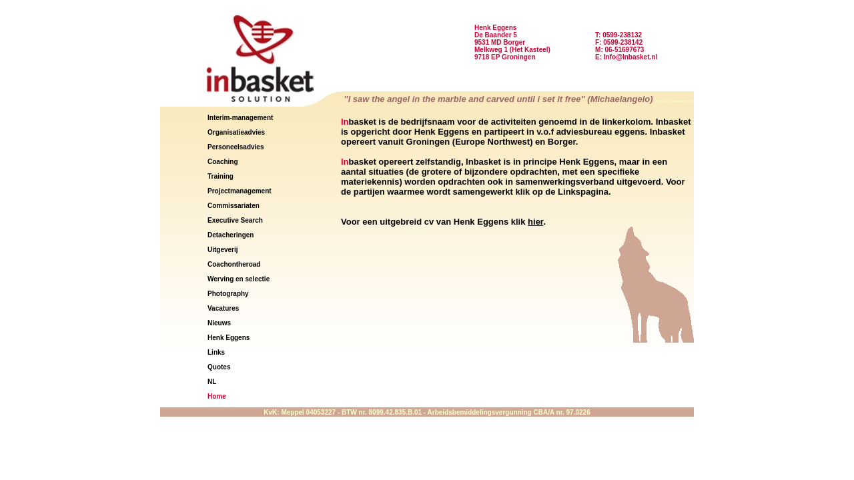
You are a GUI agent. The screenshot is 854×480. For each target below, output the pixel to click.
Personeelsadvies (235, 147)
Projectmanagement (239, 191)
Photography (228, 293)
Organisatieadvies (236, 132)
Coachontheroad (233, 264)
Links (216, 352)
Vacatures (223, 308)
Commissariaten (233, 205)
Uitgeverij (222, 249)
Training (220, 176)
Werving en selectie (238, 279)
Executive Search (235, 220)
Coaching (222, 161)
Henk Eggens (228, 337)
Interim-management (240, 117)
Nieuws (219, 323)
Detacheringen (230, 235)
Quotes (218, 367)
